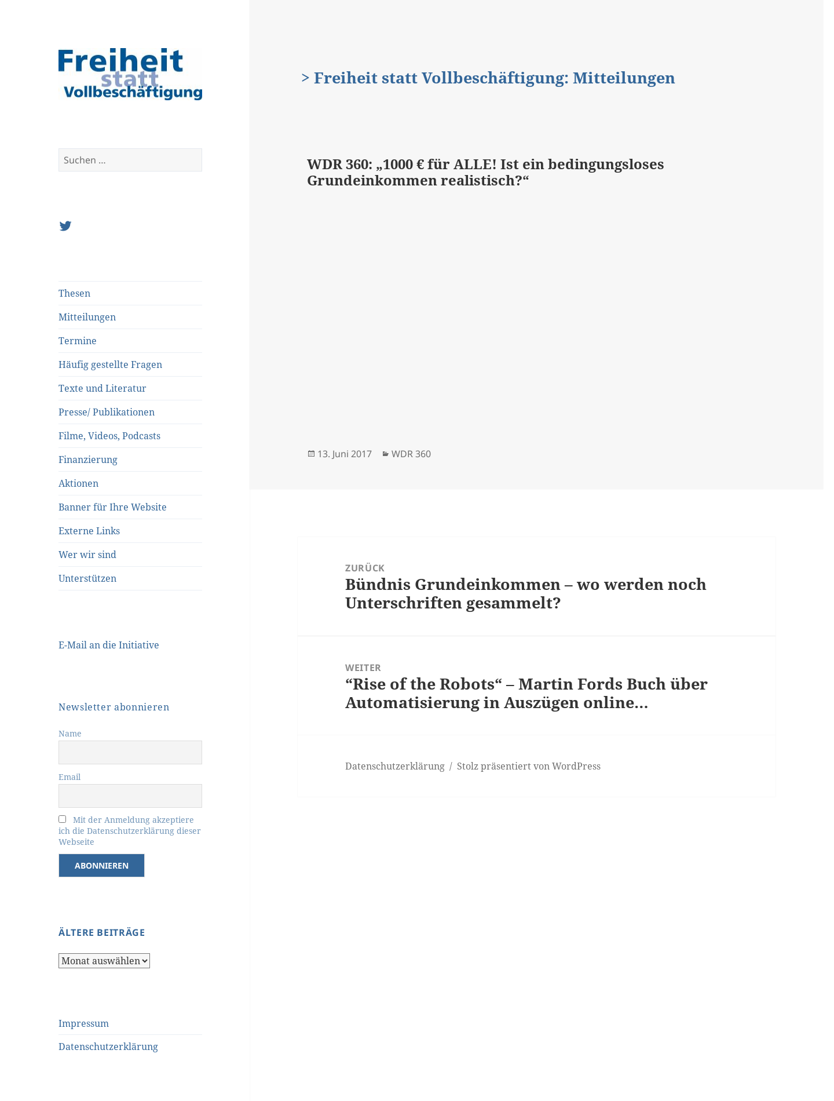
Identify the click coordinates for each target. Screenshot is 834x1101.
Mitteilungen (87, 317)
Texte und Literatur (102, 388)
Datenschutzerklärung (108, 1046)
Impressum (83, 1023)
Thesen (74, 293)
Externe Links (89, 530)
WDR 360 (411, 453)
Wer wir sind (87, 554)
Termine (77, 340)
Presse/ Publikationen (106, 412)
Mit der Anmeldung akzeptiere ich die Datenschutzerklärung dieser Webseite (129, 830)
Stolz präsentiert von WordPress (529, 766)
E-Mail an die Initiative (108, 645)
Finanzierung (88, 459)
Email (69, 776)
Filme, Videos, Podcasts (109, 435)
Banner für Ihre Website (112, 507)
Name (70, 733)
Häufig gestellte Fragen (110, 364)
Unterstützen (87, 578)
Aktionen (78, 483)
